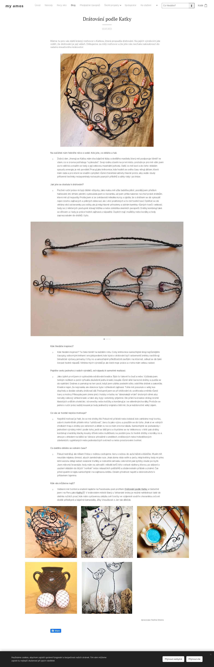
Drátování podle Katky (136, 489)
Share (56, 631)
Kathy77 (80, 492)
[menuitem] (111, 5)
